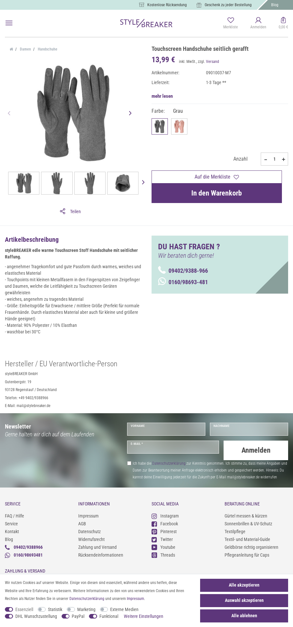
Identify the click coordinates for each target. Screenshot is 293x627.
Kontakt (12, 531)
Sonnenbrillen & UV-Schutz (248, 523)
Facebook (165, 524)
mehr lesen (162, 96)
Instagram (165, 516)
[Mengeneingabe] (274, 159)
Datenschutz (89, 531)
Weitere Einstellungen (143, 616)
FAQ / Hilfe (14, 515)
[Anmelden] (258, 23)
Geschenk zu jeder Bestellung (228, 5)
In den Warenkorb (216, 193)
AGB (82, 523)
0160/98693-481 (183, 282)
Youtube (163, 547)
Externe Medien (124, 609)
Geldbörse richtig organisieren (251, 547)
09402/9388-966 (183, 270)
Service (11, 523)
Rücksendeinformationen (100, 555)
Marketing (86, 609)
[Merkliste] (230, 23)
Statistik (55, 609)
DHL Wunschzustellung (36, 616)
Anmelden (256, 450)
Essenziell (24, 609)
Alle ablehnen (244, 615)
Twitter (162, 539)
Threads (163, 555)
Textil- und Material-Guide (247, 539)
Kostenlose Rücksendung (167, 5)
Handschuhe (47, 49)
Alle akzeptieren (244, 585)
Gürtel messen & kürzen (246, 515)
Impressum (88, 515)
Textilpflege (235, 531)
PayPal (78, 616)
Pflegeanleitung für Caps (247, 555)
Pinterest (164, 531)
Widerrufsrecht (91, 539)
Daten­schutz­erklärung (86, 598)
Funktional (108, 616)
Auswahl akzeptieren (244, 600)
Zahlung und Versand (97, 547)
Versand (212, 61)
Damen (25, 49)
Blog (274, 5)
